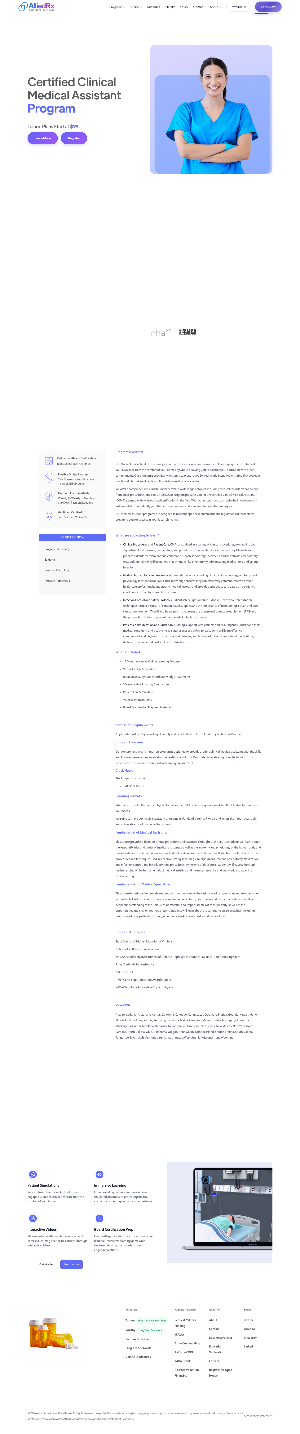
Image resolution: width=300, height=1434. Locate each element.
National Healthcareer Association (137, 949)
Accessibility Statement (258, 1416)
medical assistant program (160, 818)
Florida (210, 818)
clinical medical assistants (227, 751)
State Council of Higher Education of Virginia (144, 941)
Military (170, 6)
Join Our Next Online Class (74, 517)
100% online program (197, 805)
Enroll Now (268, 6)
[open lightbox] (219, 1212)
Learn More (43, 138)
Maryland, (188, 818)
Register (74, 138)
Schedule (153, 6)
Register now (73, 537)
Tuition (136, 7)
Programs (117, 7)
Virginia (200, 818)
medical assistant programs (138, 514)
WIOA (184, 6)
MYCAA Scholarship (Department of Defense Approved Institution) (158, 957)
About (215, 7)
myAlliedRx (239, 6)
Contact (199, 6)
